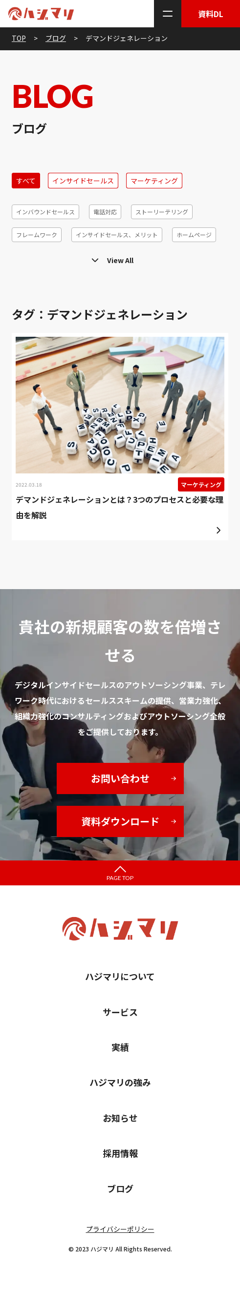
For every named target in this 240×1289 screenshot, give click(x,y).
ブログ (120, 1188)
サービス (120, 1011)
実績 (120, 1047)
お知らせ (120, 1117)
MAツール (29, 257)
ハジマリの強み (120, 1082)
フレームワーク (36, 234)
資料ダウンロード (120, 821)
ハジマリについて (120, 976)
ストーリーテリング (161, 211)
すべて (26, 180)
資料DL (210, 14)
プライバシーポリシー (120, 1229)
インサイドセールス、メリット (117, 234)
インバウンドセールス (45, 211)
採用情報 (120, 1152)
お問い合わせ (120, 778)
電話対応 (105, 211)
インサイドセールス (83, 180)
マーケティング (154, 180)
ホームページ (194, 234)
